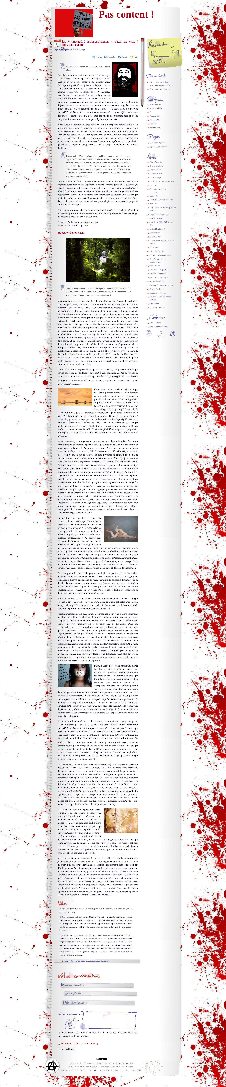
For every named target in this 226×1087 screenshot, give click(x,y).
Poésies (153, 123)
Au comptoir (155, 120)
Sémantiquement (66, 441)
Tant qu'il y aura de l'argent (161, 285)
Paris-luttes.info (157, 251)
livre (75, 304)
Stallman (90, 95)
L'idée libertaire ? (157, 229)
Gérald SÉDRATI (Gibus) (92, 1063)
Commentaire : (71, 1016)
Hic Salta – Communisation (161, 200)
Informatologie (78, 49)
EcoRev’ (153, 185)
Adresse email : (72, 993)
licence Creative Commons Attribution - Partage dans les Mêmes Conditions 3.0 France (101, 1067)
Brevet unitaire (156, 166)
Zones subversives (157, 307)
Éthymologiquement (67, 419)
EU (151, 112)
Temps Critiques (157, 289)
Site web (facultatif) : (74, 1002)
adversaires (66, 188)
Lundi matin (155, 233)
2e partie (62, 222)
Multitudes (154, 247)
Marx (68, 909)
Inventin (153, 203)
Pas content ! (155, 127)
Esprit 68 (154, 196)
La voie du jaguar (157, 218)
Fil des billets (155, 323)
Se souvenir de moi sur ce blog (79, 1043)
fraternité (62, 644)
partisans (130, 184)
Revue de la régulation (159, 270)
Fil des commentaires (159, 326)
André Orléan (155, 170)
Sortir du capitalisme (159, 277)
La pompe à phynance (159, 214)
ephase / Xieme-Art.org (109, 1070)
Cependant (107, 479)
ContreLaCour (156, 173)
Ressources (155, 116)
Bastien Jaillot (136, 1070)
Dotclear (75, 1070)
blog (96, 78)
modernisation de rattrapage (72, 361)
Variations (154, 303)
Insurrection (155, 104)
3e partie (62, 225)
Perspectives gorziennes (160, 255)
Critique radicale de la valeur (162, 181)
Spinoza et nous (156, 281)
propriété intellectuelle (81, 92)
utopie (114, 468)
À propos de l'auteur (158, 147)
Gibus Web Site (156, 162)
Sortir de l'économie (158, 273)
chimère (69, 461)
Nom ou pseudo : (71, 985)
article (81, 75)
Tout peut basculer (158, 293)
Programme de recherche (161, 89)
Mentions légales (157, 143)
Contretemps (155, 177)
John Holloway (75, 307)
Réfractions (155, 266)
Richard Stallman (97, 75)
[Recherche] (170, 53)
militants (82, 134)
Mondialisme (155, 236)
